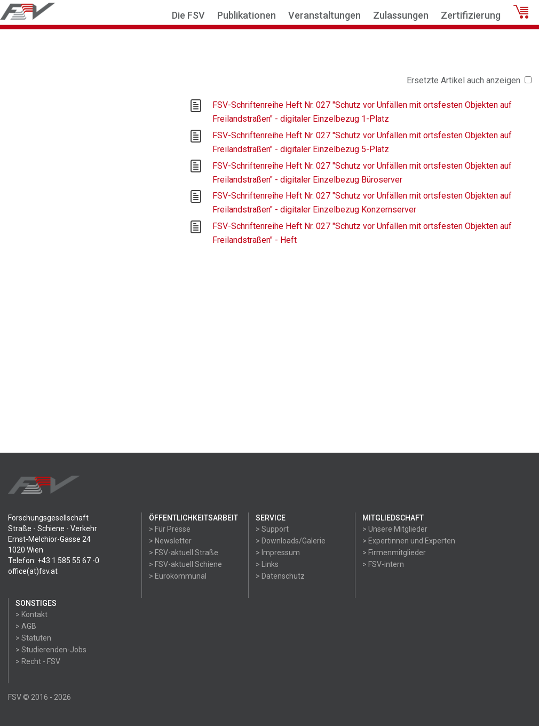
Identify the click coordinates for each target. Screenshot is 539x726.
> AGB (25, 626)
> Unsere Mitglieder (394, 529)
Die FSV (188, 15)
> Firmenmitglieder (394, 552)
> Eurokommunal (178, 576)
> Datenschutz (280, 576)
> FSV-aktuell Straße (183, 552)
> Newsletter (170, 540)
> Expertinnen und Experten (408, 540)
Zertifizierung (471, 15)
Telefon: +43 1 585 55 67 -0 (53, 560)
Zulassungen (401, 15)
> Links (267, 564)
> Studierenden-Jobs (50, 649)
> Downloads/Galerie (291, 540)
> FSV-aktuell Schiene (185, 564)
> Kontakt (31, 614)
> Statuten (33, 638)
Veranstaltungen (324, 15)
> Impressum (278, 552)
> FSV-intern (383, 564)
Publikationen (246, 15)
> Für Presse (170, 529)
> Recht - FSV (37, 661)
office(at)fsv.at (33, 571)
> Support (272, 529)
